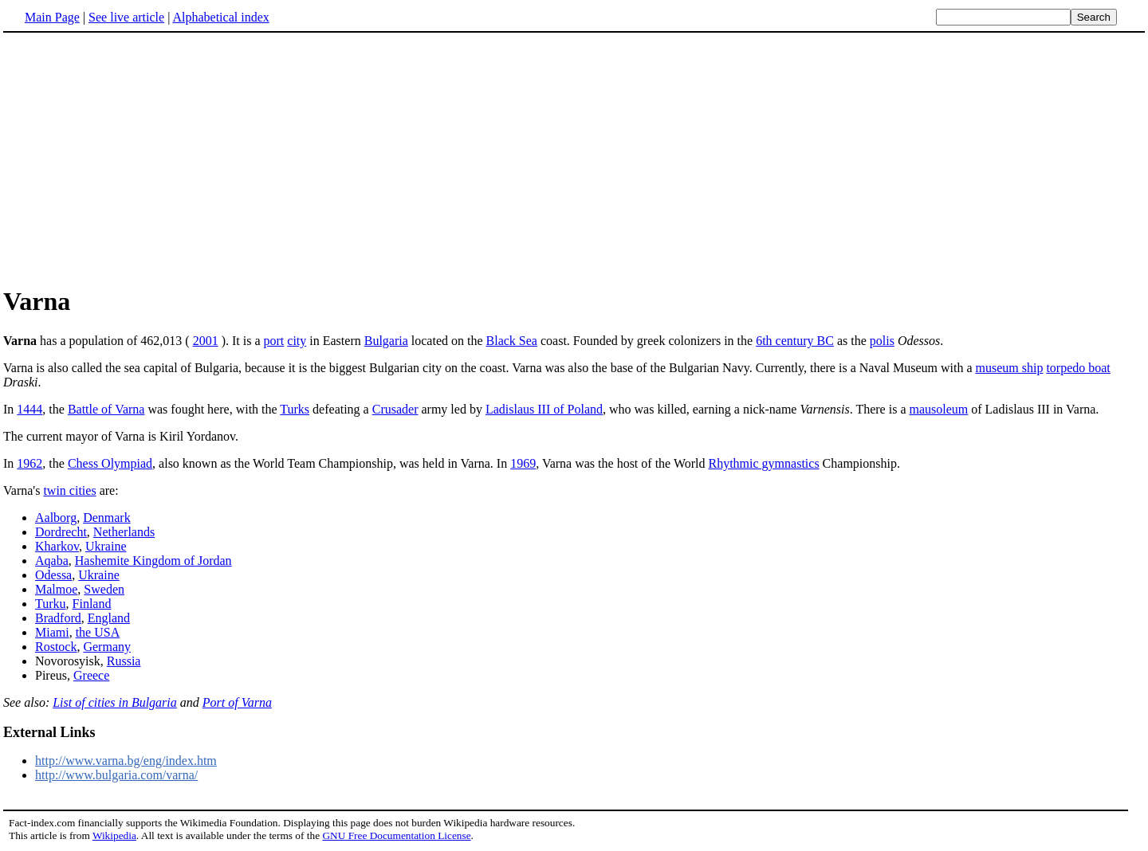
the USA (98, 632)
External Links (49, 732)
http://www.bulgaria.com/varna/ (116, 775)
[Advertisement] (574, 158)
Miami (52, 632)
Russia (124, 661)
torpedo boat (1078, 368)
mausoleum (939, 409)
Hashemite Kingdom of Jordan (153, 560)
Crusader (395, 409)
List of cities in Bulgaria (115, 702)
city (296, 340)
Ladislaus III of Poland (544, 409)
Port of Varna (237, 702)
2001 (205, 340)
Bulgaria (386, 340)
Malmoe (56, 589)
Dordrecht (61, 532)
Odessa (53, 575)
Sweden (104, 589)
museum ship (1009, 368)
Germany (107, 646)
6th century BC (795, 340)
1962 (29, 463)
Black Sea (511, 340)
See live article (126, 17)
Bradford (58, 618)
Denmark (107, 517)
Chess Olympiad (110, 463)
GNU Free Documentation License (396, 835)
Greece (91, 675)
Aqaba (52, 560)
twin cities (69, 490)
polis (882, 340)
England (109, 618)
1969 (523, 463)
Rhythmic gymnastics (764, 463)
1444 (29, 409)
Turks (294, 409)
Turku (50, 603)
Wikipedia (114, 835)
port (274, 340)
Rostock (56, 646)
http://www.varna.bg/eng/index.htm (126, 760)
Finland (92, 603)
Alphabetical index (220, 17)
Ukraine (106, 546)
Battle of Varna (106, 409)
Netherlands (124, 532)
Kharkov (57, 546)
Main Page (52, 17)
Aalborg (56, 517)
